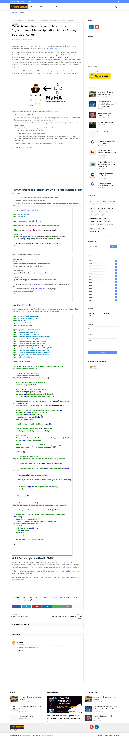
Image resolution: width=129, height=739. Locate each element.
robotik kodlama (94, 231)
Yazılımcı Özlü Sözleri (104, 132)
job (40, 597)
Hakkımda (29, 1)
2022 (103, 273)
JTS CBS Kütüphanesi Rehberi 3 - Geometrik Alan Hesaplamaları (106, 153)
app (105, 218)
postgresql (67, 597)
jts (98, 208)
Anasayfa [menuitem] (34, 7)
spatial (103, 208)
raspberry (99, 221)
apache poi (110, 225)
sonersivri (20, 642)
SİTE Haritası (108, 735)
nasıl (91, 215)
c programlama (104, 205)
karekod (100, 211)
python (97, 215)
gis (112, 211)
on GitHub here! (53, 48)
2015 (103, 294)
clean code (111, 208)
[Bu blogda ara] (99, 246)
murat (50, 721)
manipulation (53, 597)
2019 (103, 282)
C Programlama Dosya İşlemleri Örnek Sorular (105, 184)
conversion (21, 20)
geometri (92, 208)
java (35, 597)
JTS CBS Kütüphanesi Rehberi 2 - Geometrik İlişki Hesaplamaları (106, 164)
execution (24, 597)
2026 (103, 261)
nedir (112, 205)
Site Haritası (20, 1)
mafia (45, 597)
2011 (103, 300)
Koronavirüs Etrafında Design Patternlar (104, 114)
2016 (103, 291)
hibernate (92, 211)
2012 (103, 297)
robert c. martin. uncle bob (97, 228)
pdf (61, 597)
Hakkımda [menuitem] (54, 7)
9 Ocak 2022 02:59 (21, 644)
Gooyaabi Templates (47, 735)
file (31, 597)
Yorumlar (94, 368)
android (97, 201)
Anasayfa (12, 1)
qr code (92, 221)
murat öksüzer (17, 39)
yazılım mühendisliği (95, 218)
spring (23, 600)
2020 (103, 279)
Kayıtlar (93, 366)
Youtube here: (27, 147)
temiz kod (107, 221)
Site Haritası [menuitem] (44, 7)
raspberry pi (100, 225)
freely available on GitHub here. (68, 567)
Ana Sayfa (14, 20)
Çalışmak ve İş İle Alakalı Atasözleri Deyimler (105, 93)
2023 (103, 270)
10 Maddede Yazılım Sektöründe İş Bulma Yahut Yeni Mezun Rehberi (106, 104)
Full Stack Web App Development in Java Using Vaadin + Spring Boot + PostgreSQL (64, 717)
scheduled (16, 600)
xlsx (38, 600)
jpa (109, 218)
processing (76, 597)
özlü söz (92, 225)
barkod (95, 205)
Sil (22, 650)
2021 (103, 276)
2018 (103, 285)
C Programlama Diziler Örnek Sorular (105, 175)
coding (107, 211)
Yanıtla (19, 650)
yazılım (104, 201)
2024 (103, 267)
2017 (103, 288)
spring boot (31, 600)
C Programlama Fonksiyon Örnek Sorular (106, 142)
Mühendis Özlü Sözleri (105, 123)
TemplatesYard (26, 735)
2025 (103, 264)
